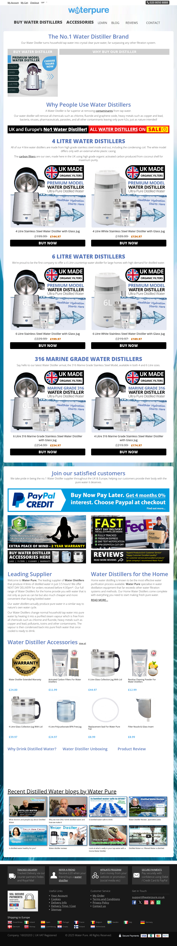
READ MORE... (99, 600)
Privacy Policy (101, 902)
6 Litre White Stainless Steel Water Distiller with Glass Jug (129, 334)
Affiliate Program (110, 869)
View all (82, 643)
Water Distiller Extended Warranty (25, 679)
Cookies (56, 899)
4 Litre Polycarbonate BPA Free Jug (65, 727)
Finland (79, 927)
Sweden (113, 922)
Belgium (96, 922)
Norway (29, 927)
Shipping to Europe (19, 917)
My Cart (24, 2)
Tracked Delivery (27, 869)
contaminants (104, 111)
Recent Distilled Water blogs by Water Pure (62, 791)
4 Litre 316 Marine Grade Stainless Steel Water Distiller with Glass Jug (128, 438)
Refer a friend (67, 869)
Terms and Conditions (106, 899)
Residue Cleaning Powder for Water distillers (142, 680)
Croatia (62, 927)
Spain (45, 922)
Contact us (99, 906)
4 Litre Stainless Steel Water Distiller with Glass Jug (48, 231)
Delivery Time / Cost (63, 906)
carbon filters (27, 156)
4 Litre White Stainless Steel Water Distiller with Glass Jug (129, 231)
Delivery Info (59, 902)
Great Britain (15, 922)
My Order (99, 895)
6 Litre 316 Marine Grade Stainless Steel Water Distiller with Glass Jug (47, 438)
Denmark (14, 927)
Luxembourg (48, 927)
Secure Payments (152, 869)
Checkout (34, 2)
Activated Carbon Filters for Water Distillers (65, 680)
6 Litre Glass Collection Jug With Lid (105, 679)
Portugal (63, 922)
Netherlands (98, 927)
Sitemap (56, 909)
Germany (146, 922)
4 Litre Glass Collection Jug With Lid (25, 727)
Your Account (59, 895)
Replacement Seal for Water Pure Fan (104, 728)
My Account (13, 2)
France (79, 922)
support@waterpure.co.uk (148, 897)
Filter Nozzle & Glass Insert (140, 727)
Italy (128, 922)
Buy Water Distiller (32, 51)
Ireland (29, 922)
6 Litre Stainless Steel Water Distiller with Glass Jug (48, 334)
